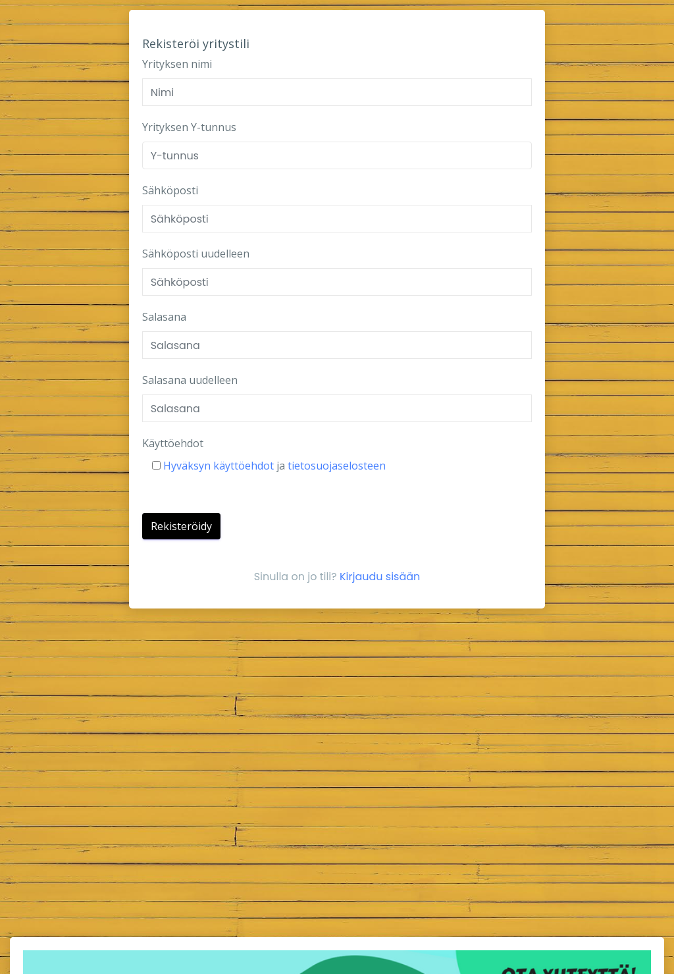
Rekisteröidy (181, 526)
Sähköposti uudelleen (195, 253)
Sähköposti (170, 190)
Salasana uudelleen (190, 380)
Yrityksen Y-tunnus (189, 127)
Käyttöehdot (172, 443)
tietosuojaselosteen (335, 465)
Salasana (164, 317)
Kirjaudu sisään (380, 576)
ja (269, 465)
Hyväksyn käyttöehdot (219, 465)
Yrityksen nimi (177, 64)
